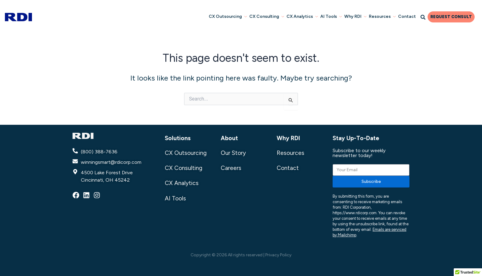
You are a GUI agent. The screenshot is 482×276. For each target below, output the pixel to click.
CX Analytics (302, 16)
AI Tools (331, 16)
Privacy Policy (278, 255)
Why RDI (355, 16)
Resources (382, 16)
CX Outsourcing (228, 16)
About (229, 138)
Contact (407, 16)
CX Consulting (266, 16)
